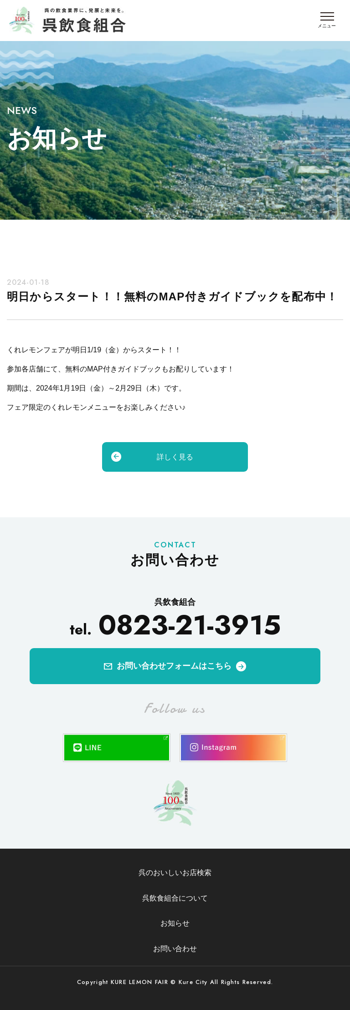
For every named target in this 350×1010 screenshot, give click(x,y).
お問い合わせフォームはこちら (174, 665)
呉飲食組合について (175, 898)
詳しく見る (175, 457)
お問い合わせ (175, 949)
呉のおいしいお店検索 (175, 872)
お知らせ (175, 923)
